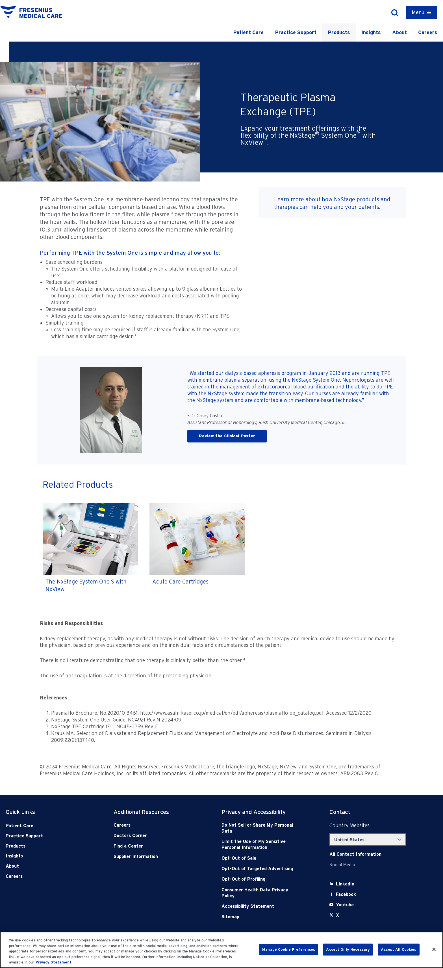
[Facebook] (346, 894)
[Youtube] (345, 905)
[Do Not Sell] (259, 828)
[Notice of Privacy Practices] (259, 845)
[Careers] (151, 825)
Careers (427, 32)
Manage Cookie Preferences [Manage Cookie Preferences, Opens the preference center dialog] (288, 949)
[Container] (421, 12)
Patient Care (248, 32)
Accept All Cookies (398, 949)
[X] (337, 915)
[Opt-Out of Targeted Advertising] (259, 869)
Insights (371, 32)
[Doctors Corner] (151, 836)
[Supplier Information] (151, 856)
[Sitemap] (259, 917)
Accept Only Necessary (348, 949)
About (399, 32)
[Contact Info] (355, 854)
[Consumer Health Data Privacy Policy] (259, 893)
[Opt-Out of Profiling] (259, 879)
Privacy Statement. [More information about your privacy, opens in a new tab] (54, 962)
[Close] (434, 949)
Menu (418, 12)
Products (339, 32)
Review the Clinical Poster (227, 435)
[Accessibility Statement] (259, 906)
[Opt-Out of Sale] (259, 858)
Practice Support (295, 32)
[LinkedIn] (345, 884)
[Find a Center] (151, 846)
